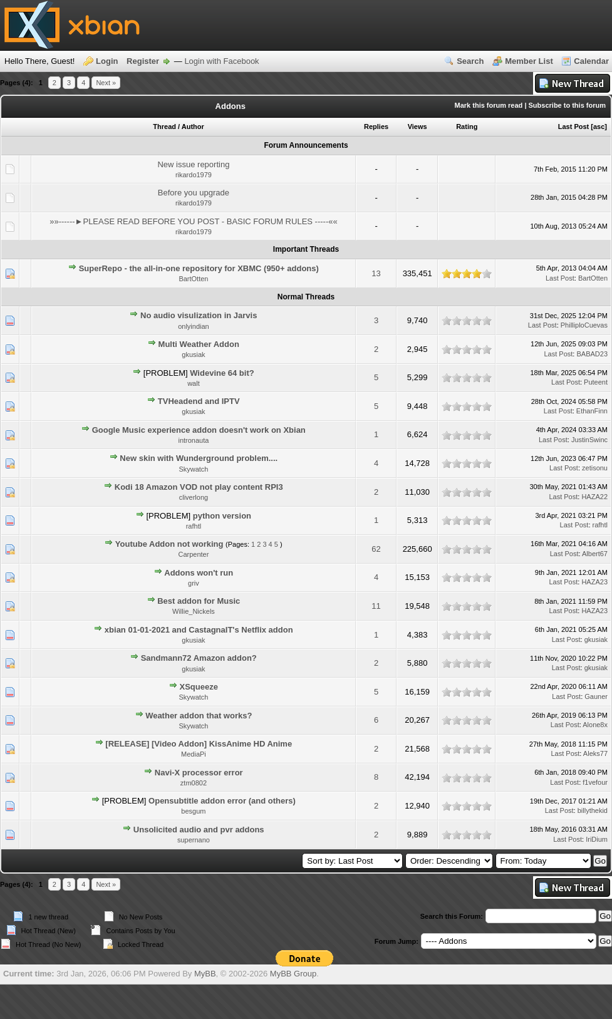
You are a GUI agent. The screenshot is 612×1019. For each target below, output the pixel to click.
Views (417, 126)
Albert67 (595, 553)
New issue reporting (193, 164)
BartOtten (193, 278)
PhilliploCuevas (584, 325)
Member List (529, 61)
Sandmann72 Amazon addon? (199, 658)
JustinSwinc (589, 439)
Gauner (596, 696)
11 (375, 606)
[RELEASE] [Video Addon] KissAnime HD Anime (198, 743)
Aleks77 (595, 753)
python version (222, 515)
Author (193, 126)
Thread (164, 126)
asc (598, 126)
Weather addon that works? (198, 715)
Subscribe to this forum (567, 105)
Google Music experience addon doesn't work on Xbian (199, 430)
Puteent (596, 382)
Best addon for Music (198, 601)
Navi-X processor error (199, 772)
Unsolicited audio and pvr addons (198, 829)
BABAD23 (592, 354)
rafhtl (193, 526)
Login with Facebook (221, 61)
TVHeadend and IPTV (199, 401)
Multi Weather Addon (198, 344)
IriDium (597, 839)
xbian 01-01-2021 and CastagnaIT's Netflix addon (199, 629)
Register (143, 61)
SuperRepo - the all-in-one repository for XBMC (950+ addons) (199, 268)
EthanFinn (592, 411)
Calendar (591, 61)
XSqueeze (199, 686)
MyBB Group (293, 973)
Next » (106, 82)
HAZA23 (594, 582)
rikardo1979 (193, 174)
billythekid (593, 810)
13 (375, 273)
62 (375, 549)
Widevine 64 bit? (222, 373)
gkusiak (193, 354)
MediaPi (193, 754)
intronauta (193, 440)
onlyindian (193, 326)
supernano (193, 840)
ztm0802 (193, 783)
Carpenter (193, 554)
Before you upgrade (193, 192)
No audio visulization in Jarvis (198, 315)
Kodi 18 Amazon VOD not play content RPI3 (199, 487)
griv (193, 583)
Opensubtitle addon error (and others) (222, 800)
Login (107, 61)
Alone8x (595, 724)
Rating (466, 126)
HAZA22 (594, 496)
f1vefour (595, 782)
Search (470, 61)
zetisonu (595, 468)
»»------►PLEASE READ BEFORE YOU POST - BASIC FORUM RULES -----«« (193, 221)
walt (193, 383)
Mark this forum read (489, 105)
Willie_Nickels (193, 611)
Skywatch (193, 469)
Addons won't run (198, 572)
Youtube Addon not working (169, 544)
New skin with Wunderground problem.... (198, 458)
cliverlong (193, 497)
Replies (376, 126)
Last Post (573, 126)
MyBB (205, 973)
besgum (193, 811)
